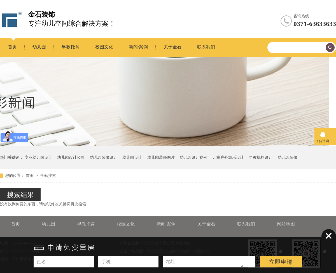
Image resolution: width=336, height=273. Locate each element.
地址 (170, 261)
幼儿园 (39, 46)
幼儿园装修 (287, 157)
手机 (106, 261)
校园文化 (104, 46)
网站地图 (286, 224)
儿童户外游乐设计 (228, 157)
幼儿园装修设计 (103, 157)
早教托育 (71, 46)
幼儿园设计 (132, 157)
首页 (12, 46)
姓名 (41, 261)
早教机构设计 (260, 157)
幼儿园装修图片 (161, 157)
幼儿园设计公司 (71, 157)
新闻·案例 (138, 46)
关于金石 (172, 46)
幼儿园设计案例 (193, 157)
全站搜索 (48, 176)
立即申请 (281, 262)
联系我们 (206, 46)
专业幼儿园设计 (38, 157)
